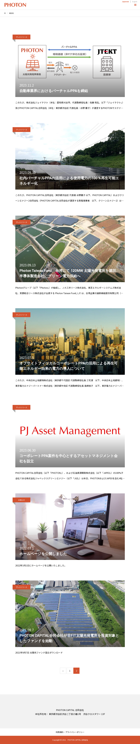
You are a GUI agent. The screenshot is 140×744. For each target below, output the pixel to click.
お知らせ (21, 500)
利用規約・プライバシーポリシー (70, 732)
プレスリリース (21, 37)
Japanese (125, 1)
